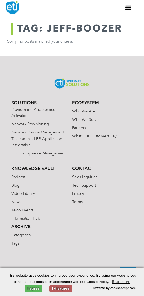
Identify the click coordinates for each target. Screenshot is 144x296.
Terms (77, 202)
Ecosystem (85, 103)
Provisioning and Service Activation (33, 113)
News (16, 202)
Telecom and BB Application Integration (36, 142)
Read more (121, 282)
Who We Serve (85, 120)
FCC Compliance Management (38, 153)
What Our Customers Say (94, 136)
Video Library (23, 194)
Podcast (18, 177)
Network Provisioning (30, 124)
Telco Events (22, 210)
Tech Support (84, 185)
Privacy (78, 194)
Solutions (24, 103)
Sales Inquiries (84, 177)
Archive (21, 227)
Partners (79, 128)
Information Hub (25, 219)
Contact (82, 169)
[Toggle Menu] (128, 7)
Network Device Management (37, 132)
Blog (15, 185)
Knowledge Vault (33, 169)
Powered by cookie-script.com (114, 288)
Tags (15, 243)
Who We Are (83, 111)
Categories (21, 235)
